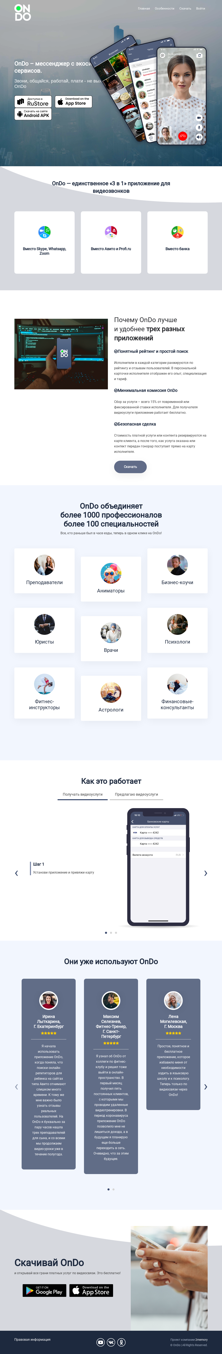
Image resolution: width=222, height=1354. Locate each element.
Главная (144, 8)
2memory (201, 1339)
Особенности (164, 8)
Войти (200, 8)
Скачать (185, 8)
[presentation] (16, 872)
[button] (106, 933)
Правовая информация (32, 1340)
